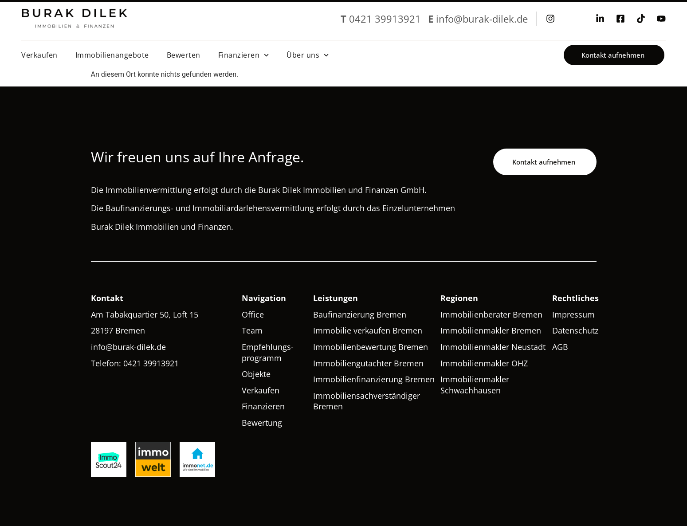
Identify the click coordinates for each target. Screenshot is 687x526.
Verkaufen (39, 55)
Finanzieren (243, 55)
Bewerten (183, 55)
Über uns (308, 55)
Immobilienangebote (112, 55)
